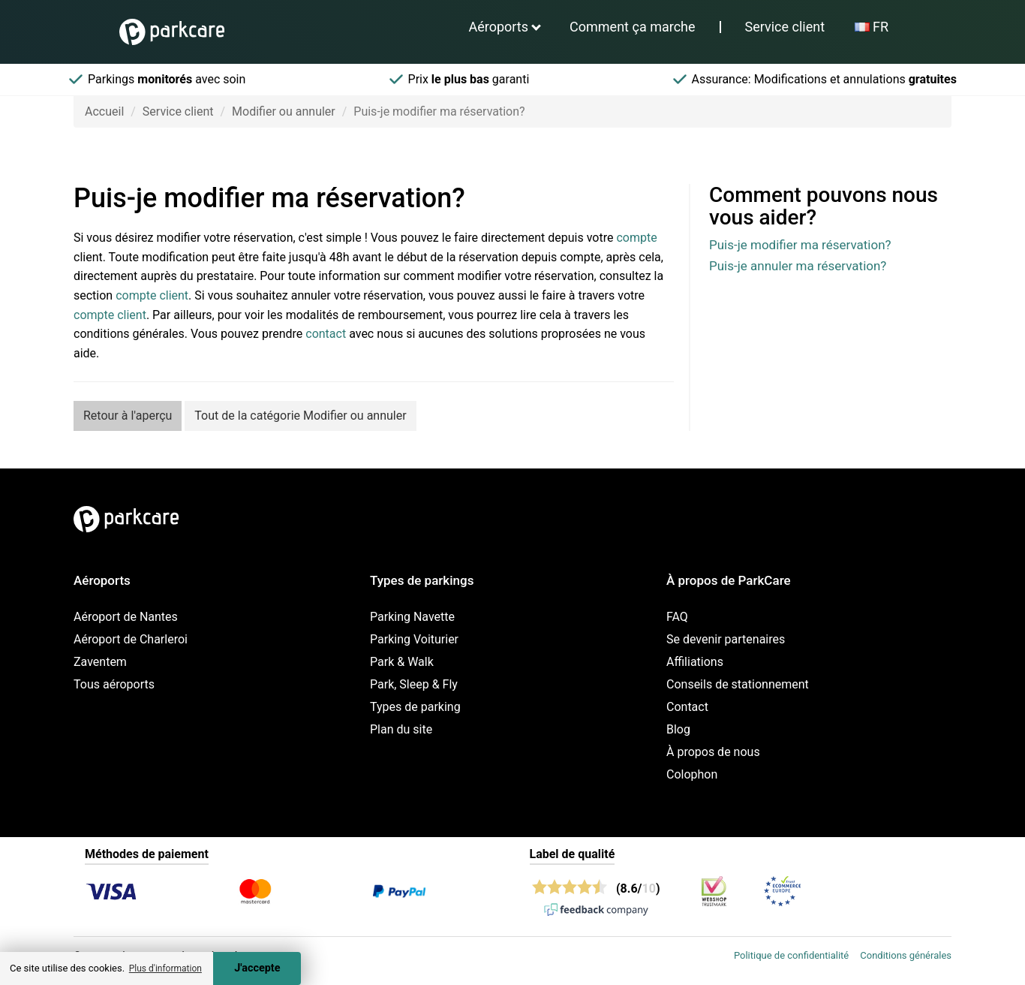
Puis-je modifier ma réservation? (800, 244)
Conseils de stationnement (737, 684)
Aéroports (498, 27)
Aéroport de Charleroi (131, 639)
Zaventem (100, 662)
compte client (152, 295)
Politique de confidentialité (791, 955)
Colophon (691, 774)
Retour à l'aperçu (127, 415)
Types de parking (415, 707)
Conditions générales (905, 955)
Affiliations (694, 662)
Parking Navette (412, 617)
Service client (785, 27)
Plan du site (401, 729)
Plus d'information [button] (165, 968)
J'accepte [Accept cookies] (257, 968)
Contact (687, 707)
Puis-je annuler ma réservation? (797, 265)
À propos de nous (713, 752)
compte (636, 237)
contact (325, 334)
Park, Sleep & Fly (414, 684)
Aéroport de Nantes (126, 617)
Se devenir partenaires (725, 639)
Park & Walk (402, 662)
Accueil (104, 111)
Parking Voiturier (414, 639)
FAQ (677, 617)
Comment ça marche (632, 27)
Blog (678, 729)
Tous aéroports (114, 684)
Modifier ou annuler (283, 111)
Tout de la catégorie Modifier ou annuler (300, 415)
